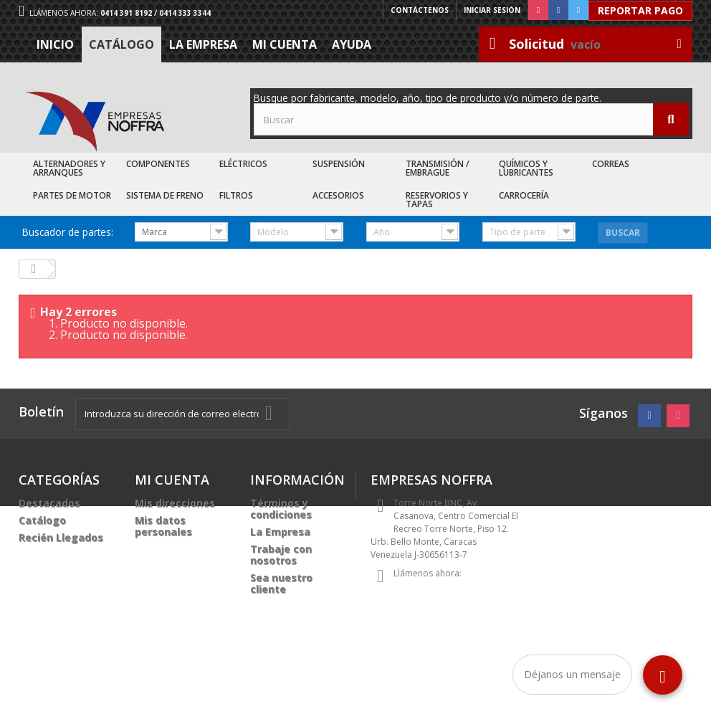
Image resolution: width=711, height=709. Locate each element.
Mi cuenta (284, 44)
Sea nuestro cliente (281, 583)
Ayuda (351, 44)
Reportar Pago (640, 10)
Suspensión (338, 164)
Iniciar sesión (492, 10)
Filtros (236, 195)
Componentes (158, 164)
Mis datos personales (163, 525)
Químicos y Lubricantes (526, 168)
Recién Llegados (61, 537)
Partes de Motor (72, 195)
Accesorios (338, 195)
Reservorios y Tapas (437, 199)
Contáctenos (420, 10)
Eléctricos (243, 164)
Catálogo (121, 44)
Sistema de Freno (165, 195)
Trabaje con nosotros (281, 554)
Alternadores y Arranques (69, 168)
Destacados (49, 503)
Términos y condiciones (281, 508)
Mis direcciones (175, 503)
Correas (610, 164)
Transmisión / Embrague (437, 168)
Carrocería (524, 195)
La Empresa (203, 44)
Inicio (55, 44)
